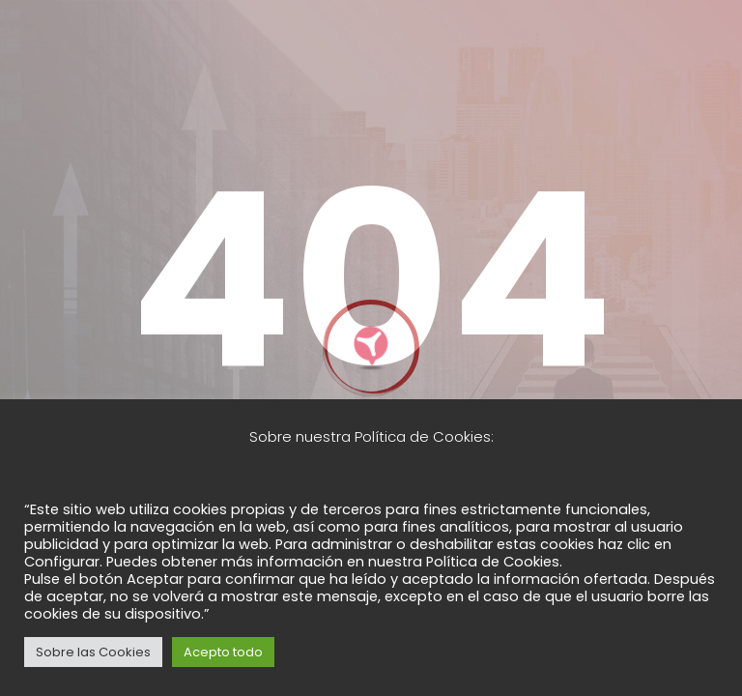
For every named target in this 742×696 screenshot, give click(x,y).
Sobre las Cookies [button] (93, 652)
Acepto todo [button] (223, 652)
